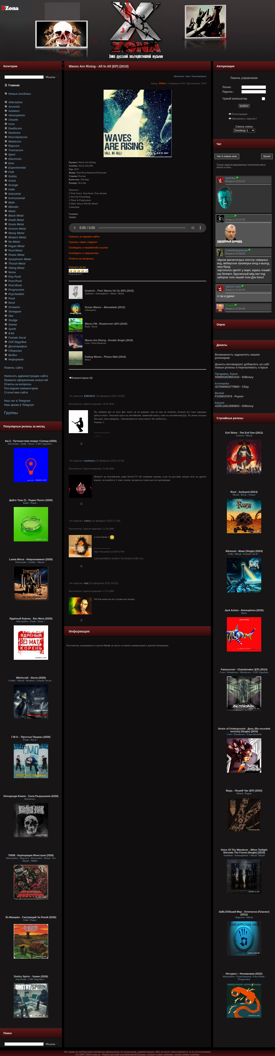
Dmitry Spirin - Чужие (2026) (31, 976)
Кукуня (219, 402)
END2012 (89, 396)
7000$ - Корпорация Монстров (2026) (31, 855)
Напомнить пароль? (244, 118)
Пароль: (228, 91)
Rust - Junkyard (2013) (244, 491)
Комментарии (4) (81, 377)
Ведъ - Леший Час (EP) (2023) (244, 790)
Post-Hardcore (199, 76)
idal (86, 583)
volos (87, 520)
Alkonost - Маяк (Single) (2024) (244, 551)
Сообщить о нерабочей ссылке (88, 247)
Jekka (162, 83)
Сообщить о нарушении (84, 253)
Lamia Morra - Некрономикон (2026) (31, 559)
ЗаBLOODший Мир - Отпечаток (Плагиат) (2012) (244, 913)
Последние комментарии (21, 388)
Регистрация (240, 114)
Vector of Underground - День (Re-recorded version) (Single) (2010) (244, 730)
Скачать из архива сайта (84, 236)
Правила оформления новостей (26, 380)
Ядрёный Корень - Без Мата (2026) (30, 618)
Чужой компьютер (235, 98)
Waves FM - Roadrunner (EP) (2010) (106, 323)
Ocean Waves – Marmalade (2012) (105, 307)
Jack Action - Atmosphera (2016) (244, 610)
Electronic (179, 76)
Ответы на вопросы (17, 384)
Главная (14, 85)
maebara (89, 460)
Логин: (227, 87)
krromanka (222, 383)
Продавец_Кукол (226, 374)
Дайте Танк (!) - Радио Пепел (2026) (30, 500)
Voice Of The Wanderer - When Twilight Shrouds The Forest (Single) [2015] (244, 851)
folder (72, 217)
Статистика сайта (16, 392)
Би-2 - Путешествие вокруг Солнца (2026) (31, 441)
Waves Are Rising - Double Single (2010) (109, 340)
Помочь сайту (13, 367)
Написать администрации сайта (26, 376)
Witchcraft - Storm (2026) (31, 677)
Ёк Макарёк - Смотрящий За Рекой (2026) (31, 917)
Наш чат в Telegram (17, 400)
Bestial (219, 393)
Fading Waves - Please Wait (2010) (105, 356)
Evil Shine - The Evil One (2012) (244, 432)
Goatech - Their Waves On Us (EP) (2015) (109, 290)
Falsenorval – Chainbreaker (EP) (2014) (244, 669)
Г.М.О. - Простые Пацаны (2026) (31, 737)
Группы (11, 413)
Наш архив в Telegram (19, 405)
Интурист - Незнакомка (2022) (244, 973)
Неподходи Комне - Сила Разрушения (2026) (30, 796)
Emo (188, 76)
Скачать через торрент (83, 242)
